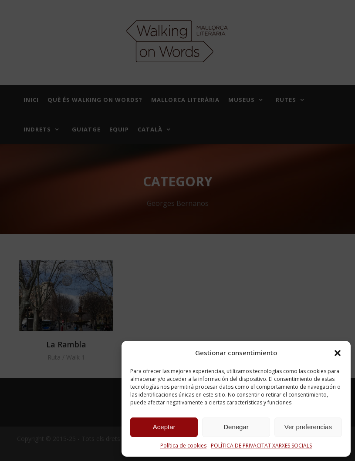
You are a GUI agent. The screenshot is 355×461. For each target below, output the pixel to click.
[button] (337, 353)
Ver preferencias (308, 427)
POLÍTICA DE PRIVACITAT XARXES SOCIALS (261, 445)
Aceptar (164, 427)
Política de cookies (183, 445)
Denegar (236, 427)
